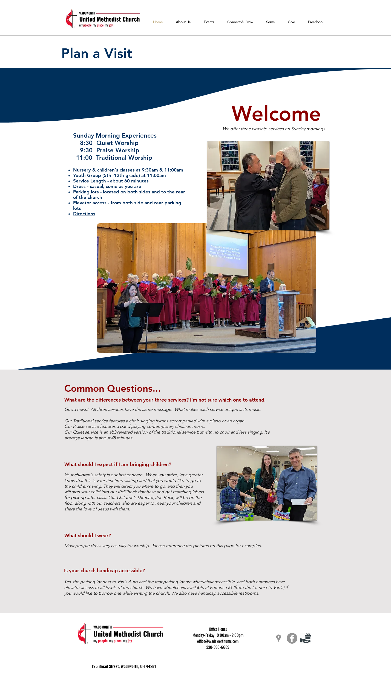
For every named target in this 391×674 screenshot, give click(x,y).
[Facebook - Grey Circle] (292, 638)
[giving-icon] (305, 638)
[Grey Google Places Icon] (278, 638)
